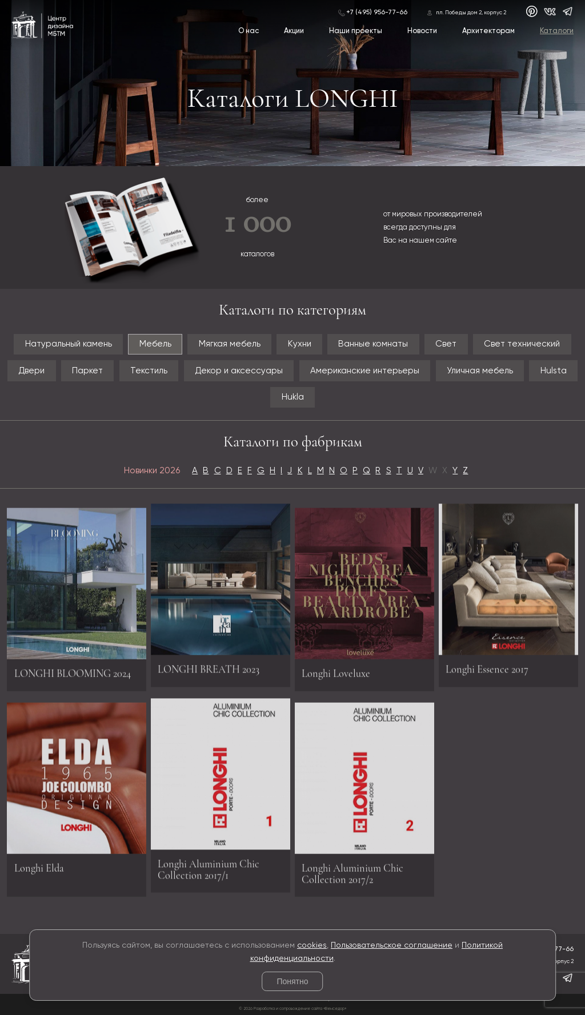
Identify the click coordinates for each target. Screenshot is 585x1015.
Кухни (299, 344)
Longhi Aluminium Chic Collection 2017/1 (208, 865)
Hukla (293, 397)
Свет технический (522, 344)
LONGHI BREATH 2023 (208, 665)
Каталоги (557, 31)
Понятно (292, 981)
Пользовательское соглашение (391, 945)
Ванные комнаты (373, 344)
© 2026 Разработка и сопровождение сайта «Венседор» (292, 1008)
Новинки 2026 (152, 470)
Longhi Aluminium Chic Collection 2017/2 (352, 877)
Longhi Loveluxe (336, 677)
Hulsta (553, 370)
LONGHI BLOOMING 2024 (72, 677)
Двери (31, 370)
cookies (312, 945)
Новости (422, 31)
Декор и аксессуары (239, 370)
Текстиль (148, 370)
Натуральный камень (68, 344)
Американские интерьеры (364, 370)
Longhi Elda (39, 871)
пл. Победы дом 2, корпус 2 (471, 12)
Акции (294, 31)
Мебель (155, 344)
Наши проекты (355, 31)
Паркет (87, 370)
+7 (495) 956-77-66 (376, 12)
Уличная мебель (480, 370)
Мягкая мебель (230, 344)
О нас (248, 31)
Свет (445, 344)
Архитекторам (488, 31)
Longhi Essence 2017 (487, 665)
